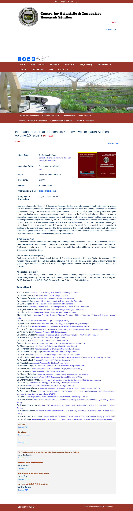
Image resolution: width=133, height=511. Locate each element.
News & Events (85, 116)
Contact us (63, 69)
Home (22, 64)
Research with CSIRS (51, 116)
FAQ (51, 69)
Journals (69, 64)
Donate (23, 69)
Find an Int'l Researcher (29, 116)
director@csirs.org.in (47, 191)
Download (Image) (24, 435)
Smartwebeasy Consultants (102, 507)
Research (54, 64)
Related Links (69, 116)
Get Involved (37, 69)
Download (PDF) (23, 427)
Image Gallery (86, 64)
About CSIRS (37, 64)
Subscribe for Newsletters (61, 121)
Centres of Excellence (85, 121)
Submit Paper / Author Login (66, 1)
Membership (104, 64)
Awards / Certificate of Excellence (33, 121)
